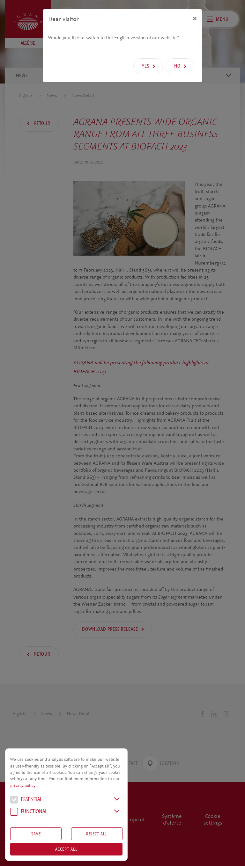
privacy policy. (23, 785)
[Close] (195, 18)
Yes (145, 66)
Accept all (66, 849)
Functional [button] (28, 812)
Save (36, 834)
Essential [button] (26, 800)
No (177, 66)
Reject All (97, 834)
